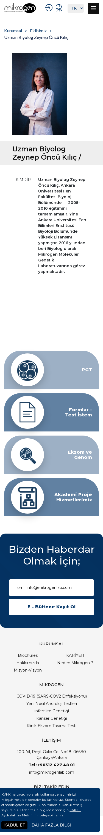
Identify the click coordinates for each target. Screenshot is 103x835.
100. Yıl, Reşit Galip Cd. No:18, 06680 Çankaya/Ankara (51, 754)
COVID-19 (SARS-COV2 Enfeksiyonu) (51, 696)
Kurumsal (13, 30)
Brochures (28, 655)
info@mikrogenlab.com (51, 772)
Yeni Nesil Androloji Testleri (51, 703)
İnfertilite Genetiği (51, 711)
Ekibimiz (38, 30)
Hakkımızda (27, 662)
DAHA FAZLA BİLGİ (51, 825)
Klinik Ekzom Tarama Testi (51, 725)
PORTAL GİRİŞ (60, 8)
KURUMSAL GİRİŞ (49, 7)
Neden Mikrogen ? (75, 662)
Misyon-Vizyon (28, 670)
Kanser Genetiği (51, 718)
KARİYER (75, 655)
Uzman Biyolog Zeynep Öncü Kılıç (36, 37)
